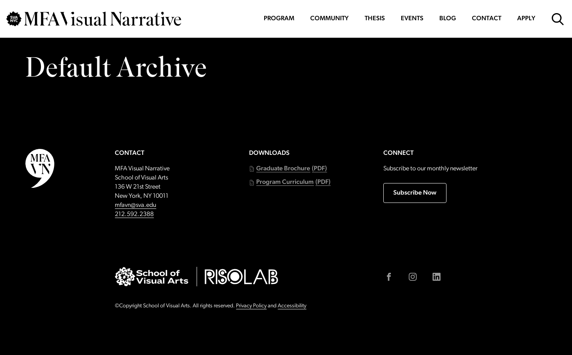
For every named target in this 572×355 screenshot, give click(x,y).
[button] (288, 169)
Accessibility (292, 306)
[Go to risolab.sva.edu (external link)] (241, 276)
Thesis (375, 18)
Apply (526, 18)
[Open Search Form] (557, 19)
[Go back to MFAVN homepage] (93, 19)
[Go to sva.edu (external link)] (151, 276)
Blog (447, 18)
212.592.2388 (134, 214)
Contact (486, 18)
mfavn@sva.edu (135, 205)
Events (412, 18)
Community (329, 18)
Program (279, 18)
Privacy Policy (251, 306)
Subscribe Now (415, 193)
